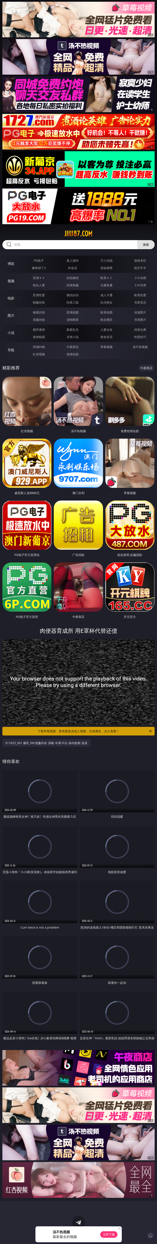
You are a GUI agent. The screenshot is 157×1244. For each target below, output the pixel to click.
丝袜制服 (73, 285)
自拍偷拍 (73, 278)
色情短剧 (73, 354)
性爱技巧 (140, 337)
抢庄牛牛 (140, 268)
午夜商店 (73, 347)
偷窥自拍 (39, 312)
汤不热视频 (140, 347)
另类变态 (140, 302)
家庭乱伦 (73, 330)
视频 (11, 281)
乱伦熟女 (106, 302)
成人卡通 (106, 295)
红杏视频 (39, 354)
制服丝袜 (39, 302)
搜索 (146, 245)
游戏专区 (140, 260)
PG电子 (39, 260)
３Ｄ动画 (140, 278)
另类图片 (140, 320)
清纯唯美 (73, 320)
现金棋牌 (106, 268)
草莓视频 (106, 347)
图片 (11, 315)
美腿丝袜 (39, 320)
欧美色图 (106, 312)
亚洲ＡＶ (39, 278)
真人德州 (73, 260)
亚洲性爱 (39, 295)
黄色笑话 (106, 337)
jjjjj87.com (78, 233)
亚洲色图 (73, 312)
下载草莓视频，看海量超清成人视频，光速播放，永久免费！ (95, 731)
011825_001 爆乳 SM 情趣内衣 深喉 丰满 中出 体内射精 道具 (46, 743)
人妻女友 (106, 330)
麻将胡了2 (39, 268)
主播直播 (106, 285)
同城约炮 (39, 347)
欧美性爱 (140, 295)
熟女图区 (106, 320)
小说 (11, 332)
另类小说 (73, 337)
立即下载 (109, 1234)
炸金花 (72, 268)
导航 (11, 350)
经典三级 (73, 302)
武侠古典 (140, 330)
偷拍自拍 (73, 295)
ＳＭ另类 (140, 285)
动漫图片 (140, 312)
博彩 (11, 263)
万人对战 (106, 260)
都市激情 (39, 330)
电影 (11, 298)
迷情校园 (39, 337)
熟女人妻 (39, 285)
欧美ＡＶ (106, 278)
